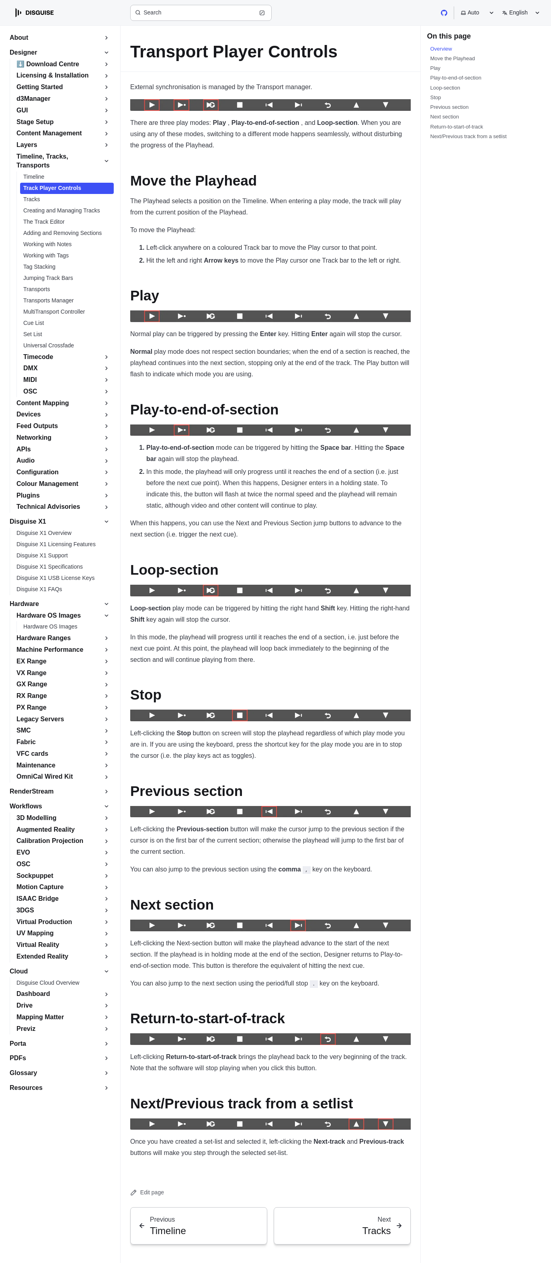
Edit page (147, 1192)
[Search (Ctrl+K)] (201, 13)
